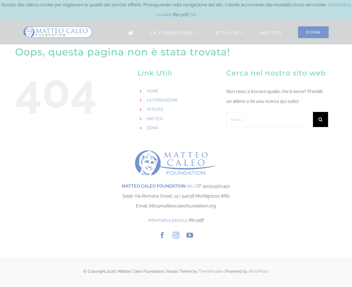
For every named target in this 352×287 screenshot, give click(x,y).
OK (193, 14)
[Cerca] (320, 119)
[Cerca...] (269, 119)
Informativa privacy (167, 220)
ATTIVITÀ (155, 109)
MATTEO (155, 119)
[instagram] (176, 235)
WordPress (258, 271)
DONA (152, 128)
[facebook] (162, 235)
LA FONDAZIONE (162, 100)
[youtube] (189, 235)
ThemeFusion (211, 271)
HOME (152, 91)
